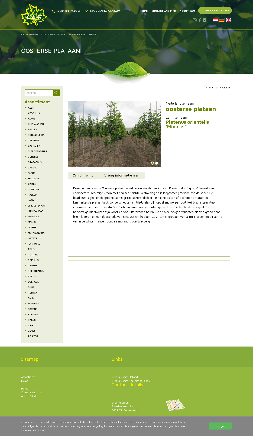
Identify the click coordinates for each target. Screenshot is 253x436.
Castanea (34, 145)
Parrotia (34, 243)
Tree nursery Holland (125, 376)
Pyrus (32, 276)
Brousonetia (36, 134)
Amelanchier (36, 123)
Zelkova (33, 336)
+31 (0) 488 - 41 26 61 (66, 10)
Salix (31, 298)
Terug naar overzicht (219, 87)
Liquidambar (35, 210)
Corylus (33, 156)
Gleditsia (34, 189)
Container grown (53, 34)
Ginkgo (32, 183)
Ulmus (32, 330)
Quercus (33, 281)
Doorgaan (220, 426)
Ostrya (32, 238)
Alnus (31, 118)
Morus (32, 227)
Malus (32, 221)
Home (144, 10)
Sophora (33, 303)
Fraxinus (33, 178)
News (92, 34)
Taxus (32, 319)
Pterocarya (36, 270)
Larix (31, 200)
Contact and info (163, 10)
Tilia (31, 325)
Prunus (32, 265)
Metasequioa (36, 232)
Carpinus (33, 140)
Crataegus (35, 162)
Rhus (31, 287)
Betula (32, 129)
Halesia (32, 194)
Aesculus (34, 113)
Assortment (76, 34)
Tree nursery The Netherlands (131, 380)
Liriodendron (36, 205)
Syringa (33, 314)
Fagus (31, 172)
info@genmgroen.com (102, 10)
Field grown (29, 34)
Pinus (31, 249)
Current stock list (215, 10)
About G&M (187, 10)
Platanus (34, 254)
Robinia (32, 292)
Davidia (32, 167)
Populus (33, 259)
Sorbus (32, 308)
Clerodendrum (37, 151)
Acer (31, 107)
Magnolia (34, 216)
